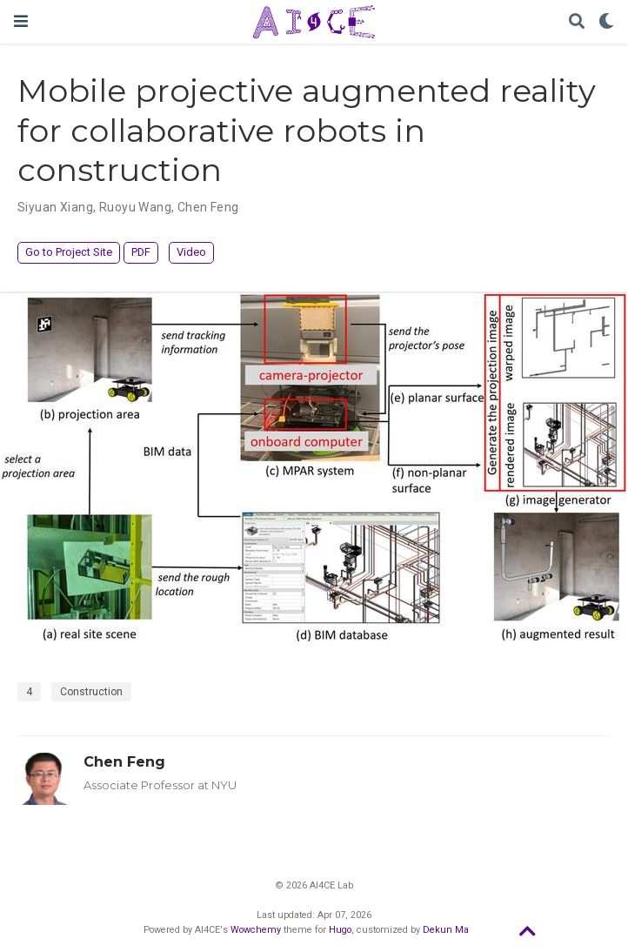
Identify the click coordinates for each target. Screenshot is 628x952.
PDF (140, 251)
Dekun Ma (446, 929)
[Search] (577, 22)
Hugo (340, 929)
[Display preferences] (606, 22)
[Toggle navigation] (21, 21)
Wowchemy (255, 929)
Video (191, 251)
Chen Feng (124, 761)
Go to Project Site (68, 251)
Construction (91, 692)
